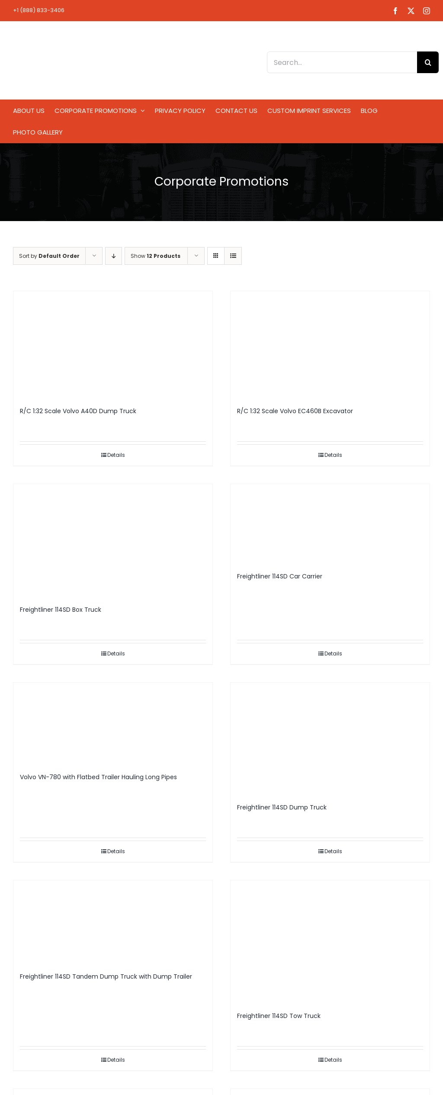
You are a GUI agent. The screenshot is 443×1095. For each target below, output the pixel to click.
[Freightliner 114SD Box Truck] (112, 540)
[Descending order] (113, 256)
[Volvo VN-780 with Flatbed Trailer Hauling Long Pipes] (112, 723)
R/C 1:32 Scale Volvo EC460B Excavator (295, 411)
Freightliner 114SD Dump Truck (282, 807)
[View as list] (233, 255)
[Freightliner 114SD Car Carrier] (330, 524)
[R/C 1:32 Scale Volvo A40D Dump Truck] (112, 344)
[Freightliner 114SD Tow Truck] (330, 941)
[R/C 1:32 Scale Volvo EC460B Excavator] (330, 344)
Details (116, 455)
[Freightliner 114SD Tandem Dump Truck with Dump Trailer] (112, 922)
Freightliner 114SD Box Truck (60, 609)
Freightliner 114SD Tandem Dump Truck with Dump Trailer (106, 976)
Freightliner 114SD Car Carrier (279, 576)
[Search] (428, 62)
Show (155, 256)
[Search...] (342, 62)
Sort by (49, 256)
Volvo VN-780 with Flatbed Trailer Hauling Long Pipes (98, 777)
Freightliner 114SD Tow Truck (279, 1016)
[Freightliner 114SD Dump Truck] (330, 739)
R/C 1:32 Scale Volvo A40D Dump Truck (78, 411)
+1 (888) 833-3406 (38, 10)
